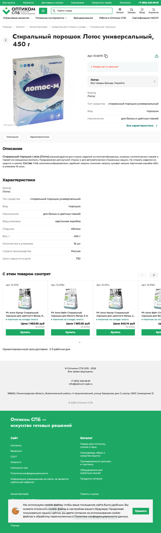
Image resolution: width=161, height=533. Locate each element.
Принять (141, 511)
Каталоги (28, 2)
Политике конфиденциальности (95, 516)
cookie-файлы (53, 504)
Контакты (125, 2)
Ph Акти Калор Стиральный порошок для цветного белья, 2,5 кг (115, 315)
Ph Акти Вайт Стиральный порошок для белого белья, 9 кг (69, 315)
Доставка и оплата (52, 2)
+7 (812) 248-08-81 (80, 381)
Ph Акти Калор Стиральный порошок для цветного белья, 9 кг (24, 315)
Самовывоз (77, 2)
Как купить (9, 2)
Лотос (91, 96)
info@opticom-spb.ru (80, 384)
